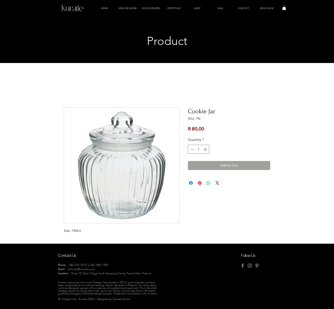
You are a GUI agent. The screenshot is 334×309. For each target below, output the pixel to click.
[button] (284, 8)
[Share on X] (217, 183)
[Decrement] (192, 149)
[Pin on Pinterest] (199, 183)
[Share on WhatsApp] (208, 183)
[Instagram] (250, 265)
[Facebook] (242, 265)
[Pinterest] (257, 265)
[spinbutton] (198, 149)
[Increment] (205, 149)
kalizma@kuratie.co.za (81, 269)
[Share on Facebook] (191, 183)
